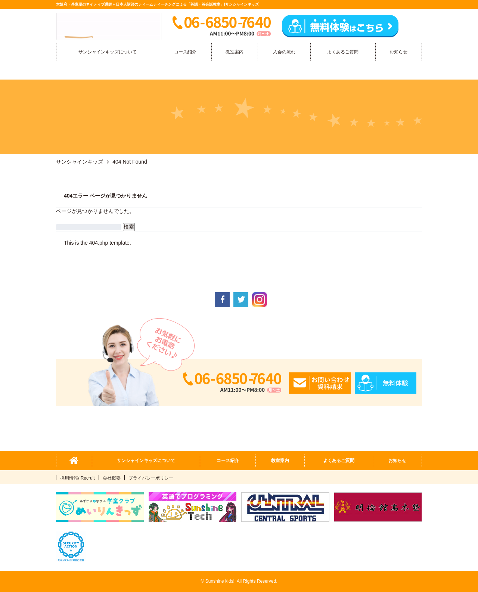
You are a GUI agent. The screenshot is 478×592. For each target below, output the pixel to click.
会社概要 (112, 478)
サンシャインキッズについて (107, 52)
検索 (129, 227)
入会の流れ (284, 52)
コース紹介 (185, 52)
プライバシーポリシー (150, 478)
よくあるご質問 (342, 52)
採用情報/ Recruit (77, 478)
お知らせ (398, 52)
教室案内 (234, 52)
